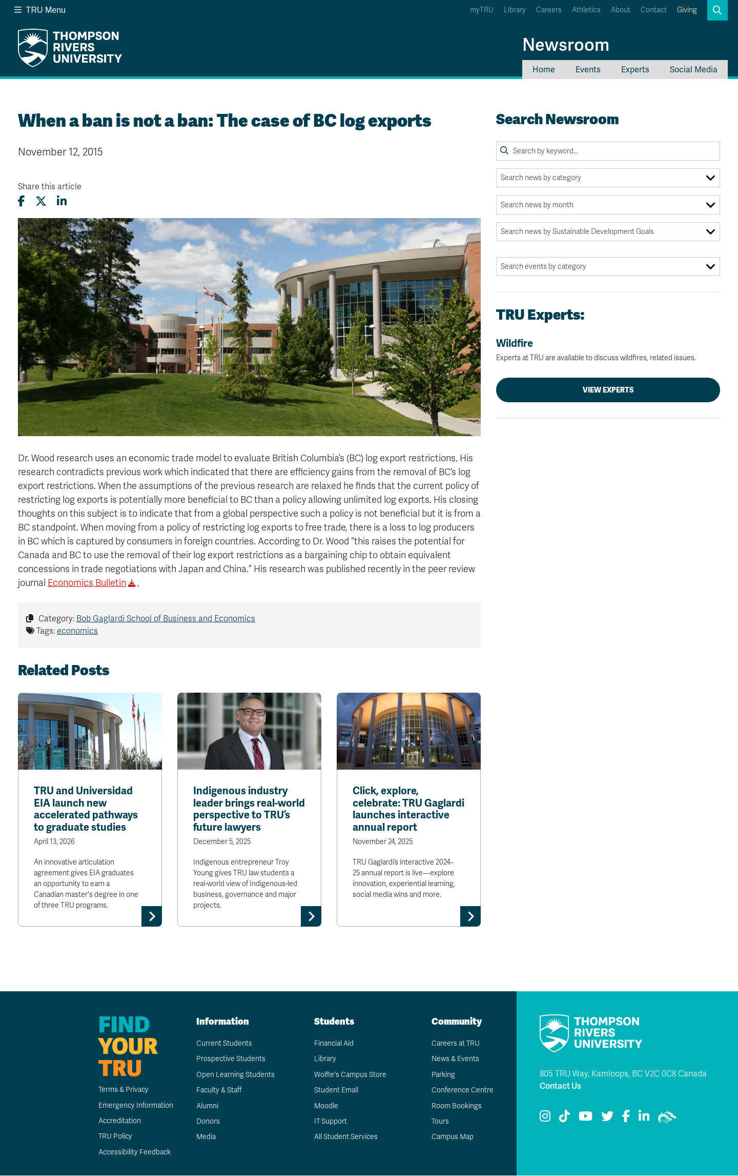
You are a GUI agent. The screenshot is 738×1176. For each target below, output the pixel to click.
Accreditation (119, 1120)
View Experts (608, 390)
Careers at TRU (455, 1043)
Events (588, 69)
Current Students (224, 1043)
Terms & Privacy (123, 1090)
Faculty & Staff (219, 1090)
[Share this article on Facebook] (21, 201)
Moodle (326, 1106)
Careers (549, 10)
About (620, 10)
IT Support (330, 1121)
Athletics (586, 10)
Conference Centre (462, 1090)
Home (543, 69)
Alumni (207, 1106)
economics (77, 631)
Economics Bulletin (87, 583)
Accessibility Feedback (134, 1152)
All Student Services (346, 1137)
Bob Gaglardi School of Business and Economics (165, 619)
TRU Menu (40, 10)
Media (205, 1137)
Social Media (693, 69)
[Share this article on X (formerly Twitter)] (41, 201)
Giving (687, 10)
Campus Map (452, 1137)
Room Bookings (456, 1106)
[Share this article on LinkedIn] (62, 201)
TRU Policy (114, 1136)
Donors (207, 1121)
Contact (654, 10)
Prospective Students (230, 1059)
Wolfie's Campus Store (350, 1074)
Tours (440, 1121)
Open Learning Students (235, 1074)
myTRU (482, 10)
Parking (443, 1074)
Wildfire (608, 350)
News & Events (455, 1059)
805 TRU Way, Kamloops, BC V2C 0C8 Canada (623, 1074)
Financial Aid (334, 1043)
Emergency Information (135, 1105)
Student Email (336, 1090)
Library (515, 10)
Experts (635, 69)
